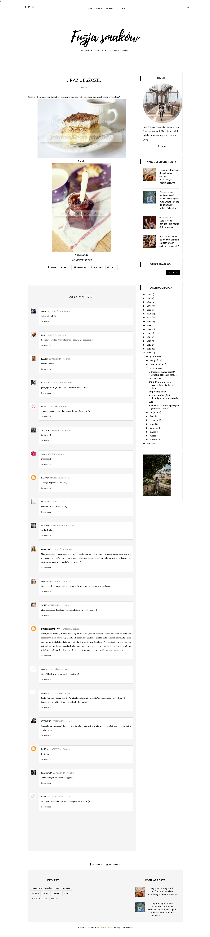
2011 (149, 353)
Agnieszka (46, 549)
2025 (149, 298)
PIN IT (111, 267)
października (156, 364)
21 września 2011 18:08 (63, 526)
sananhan (46, 526)
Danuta (45, 478)
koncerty (68, 894)
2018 (149, 325)
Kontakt (110, 8)
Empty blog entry (157, 392)
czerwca (154, 420)
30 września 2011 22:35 (63, 773)
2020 (149, 318)
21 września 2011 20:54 (58, 605)
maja (152, 424)
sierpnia (154, 412)
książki (48, 888)
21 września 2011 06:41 (60, 311)
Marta (44, 669)
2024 (149, 302)
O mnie (99, 8)
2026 (149, 294)
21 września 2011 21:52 (71, 629)
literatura (37, 888)
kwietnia (154, 428)
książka (66, 888)
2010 (149, 443)
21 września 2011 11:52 (58, 407)
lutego (153, 436)
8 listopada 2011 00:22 (59, 797)
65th (151, 402)
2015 (149, 337)
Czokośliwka (81, 255)
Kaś (43, 335)
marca (153, 432)
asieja (44, 605)
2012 (149, 349)
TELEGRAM (80, 267)
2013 (149, 345)
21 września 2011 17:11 (56, 454)
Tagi (122, 8)
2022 (149, 310)
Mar (43, 581)
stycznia (154, 440)
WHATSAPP (97, 267)
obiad (57, 888)
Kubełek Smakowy (50, 629)
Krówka (82, 161)
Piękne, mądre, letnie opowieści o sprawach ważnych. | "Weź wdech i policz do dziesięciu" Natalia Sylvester (162, 910)
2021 (149, 314)
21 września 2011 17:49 (54, 502)
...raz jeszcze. (155, 378)
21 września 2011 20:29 (56, 581)
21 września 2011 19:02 (63, 549)
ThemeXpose (106, 928)
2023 (149, 306)
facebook (96, 864)
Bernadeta (46, 773)
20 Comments (82, 87)
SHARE (52, 267)
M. (42, 502)
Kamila (44, 359)
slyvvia (45, 430)
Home (91, 8)
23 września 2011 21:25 (62, 721)
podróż (45, 894)
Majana (45, 311)
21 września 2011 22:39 (62, 693)
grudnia (154, 356)
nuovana (46, 383)
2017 (149, 329)
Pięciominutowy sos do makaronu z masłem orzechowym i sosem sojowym (162, 891)
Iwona (44, 407)
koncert (56, 894)
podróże (35, 894)
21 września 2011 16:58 (60, 430)
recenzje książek (39, 899)
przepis (54, 899)
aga (43, 454)
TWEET (65, 267)
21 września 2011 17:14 (60, 478)
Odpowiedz (46, 322)
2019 (149, 321)
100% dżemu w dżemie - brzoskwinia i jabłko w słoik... (161, 385)
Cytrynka (46, 721)
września (154, 368)
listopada (155, 360)
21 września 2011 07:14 (55, 335)
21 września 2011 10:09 (62, 383)
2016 (149, 333)
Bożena (45, 749)
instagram (113, 864)
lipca (152, 416)
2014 (149, 341)
